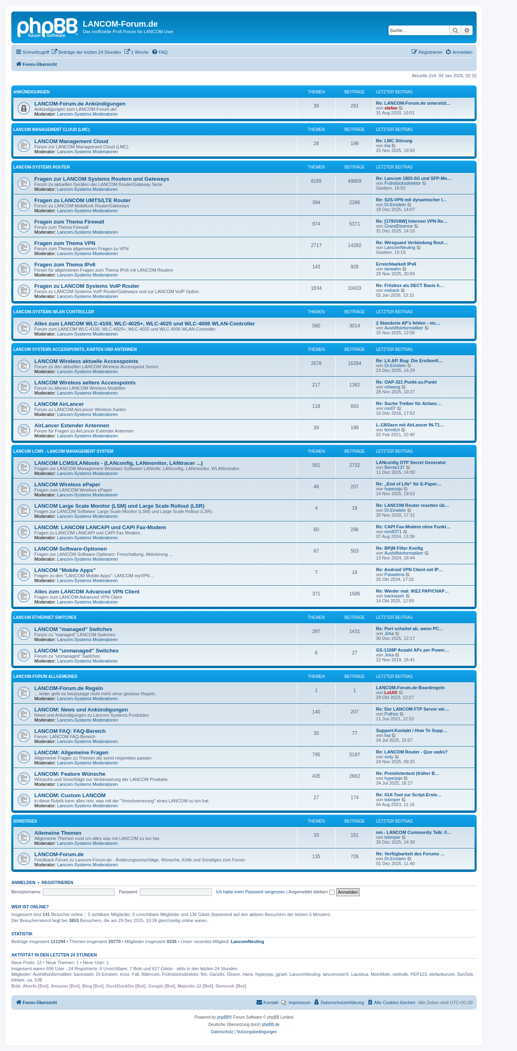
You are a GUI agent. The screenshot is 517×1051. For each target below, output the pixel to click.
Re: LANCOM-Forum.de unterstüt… (413, 103)
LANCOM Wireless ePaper (67, 484)
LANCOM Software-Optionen (70, 549)
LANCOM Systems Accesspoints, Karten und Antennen (75, 349)
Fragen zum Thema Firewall (69, 222)
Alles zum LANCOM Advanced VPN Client (86, 592)
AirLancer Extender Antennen (71, 425)
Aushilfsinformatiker (404, 327)
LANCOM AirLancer (59, 404)
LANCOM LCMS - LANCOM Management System (63, 451)
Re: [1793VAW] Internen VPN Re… (412, 221)
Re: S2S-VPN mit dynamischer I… (411, 199)
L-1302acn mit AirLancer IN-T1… (410, 424)
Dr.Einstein (395, 204)
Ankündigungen (31, 92)
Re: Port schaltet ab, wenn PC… (409, 628)
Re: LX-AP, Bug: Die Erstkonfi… (409, 360)
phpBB (223, 1017)
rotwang (392, 386)
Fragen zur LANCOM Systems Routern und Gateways (101, 179)
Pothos (391, 713)
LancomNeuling (400, 247)
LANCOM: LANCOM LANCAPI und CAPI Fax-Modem (100, 527)
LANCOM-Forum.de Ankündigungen (80, 104)
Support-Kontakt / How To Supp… (411, 730)
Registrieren (58, 882)
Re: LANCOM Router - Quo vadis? (412, 751)
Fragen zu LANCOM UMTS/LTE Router (82, 200)
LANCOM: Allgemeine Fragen (71, 752)
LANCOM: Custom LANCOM (70, 795)
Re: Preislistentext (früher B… (407, 773)
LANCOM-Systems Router (41, 167)
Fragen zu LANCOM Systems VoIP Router (86, 286)
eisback (392, 290)
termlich (392, 429)
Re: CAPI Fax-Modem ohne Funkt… (413, 526)
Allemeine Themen (58, 833)
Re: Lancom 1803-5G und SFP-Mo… (414, 178)
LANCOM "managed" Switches (73, 629)
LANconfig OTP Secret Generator (411, 462)
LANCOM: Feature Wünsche (69, 774)
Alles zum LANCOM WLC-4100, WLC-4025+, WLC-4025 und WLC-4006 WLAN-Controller (144, 324)
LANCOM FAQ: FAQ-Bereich (70, 731)
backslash (394, 595)
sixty (389, 756)
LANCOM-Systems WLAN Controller (53, 312)
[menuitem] (86, 52)
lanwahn (393, 268)
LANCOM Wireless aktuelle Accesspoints (86, 361)
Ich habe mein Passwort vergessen (250, 891)
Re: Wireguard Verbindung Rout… (412, 242)
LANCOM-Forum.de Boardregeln (410, 687)
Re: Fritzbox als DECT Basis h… (410, 285)
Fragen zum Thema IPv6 (64, 265)
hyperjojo (394, 488)
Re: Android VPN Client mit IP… (409, 569)
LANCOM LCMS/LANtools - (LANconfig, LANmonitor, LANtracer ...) (118, 463)
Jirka (389, 633)
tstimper (392, 799)
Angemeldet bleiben (311, 891)
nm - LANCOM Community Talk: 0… (413, 832)
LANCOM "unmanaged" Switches (76, 651)
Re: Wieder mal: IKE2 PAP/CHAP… (412, 591)
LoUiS (391, 692)
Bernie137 (395, 467)
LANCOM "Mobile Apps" (65, 570)
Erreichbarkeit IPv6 (396, 264)
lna (388, 145)
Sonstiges (25, 821)
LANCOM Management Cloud (71, 141)
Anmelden (23, 882)
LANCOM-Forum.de (59, 854)
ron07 (390, 408)
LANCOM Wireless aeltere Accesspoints (85, 383)
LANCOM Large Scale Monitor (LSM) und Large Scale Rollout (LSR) (119, 506)
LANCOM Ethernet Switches (44, 617)
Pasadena (395, 574)
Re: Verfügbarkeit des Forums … (410, 853)
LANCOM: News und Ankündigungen (81, 710)
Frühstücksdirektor (403, 183)
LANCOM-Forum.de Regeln (68, 688)
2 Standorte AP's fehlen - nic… (408, 323)
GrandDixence (399, 226)
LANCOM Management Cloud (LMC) (51, 129)
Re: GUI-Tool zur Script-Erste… (408, 794)
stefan (391, 108)
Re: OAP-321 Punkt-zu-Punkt (406, 382)
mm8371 (393, 531)
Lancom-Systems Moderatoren (87, 114)
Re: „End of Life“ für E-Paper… (408, 483)
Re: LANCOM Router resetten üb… (412, 505)
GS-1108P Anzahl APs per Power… (412, 650)
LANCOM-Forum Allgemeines (45, 676)
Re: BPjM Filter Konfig (399, 548)
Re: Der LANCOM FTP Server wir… (412, 709)
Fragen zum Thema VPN (64, 243)
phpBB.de (271, 1024)
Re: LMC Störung (394, 140)
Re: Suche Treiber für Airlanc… (408, 403)
